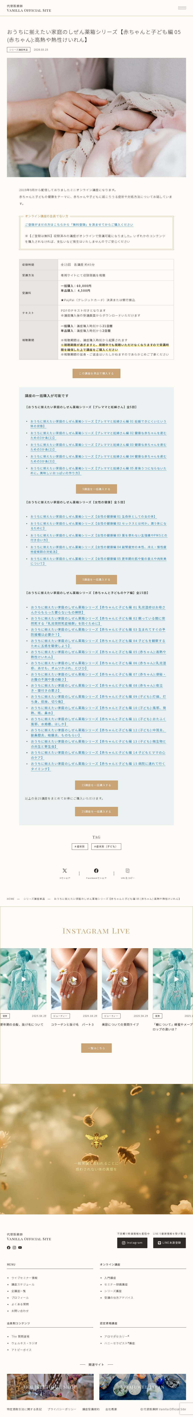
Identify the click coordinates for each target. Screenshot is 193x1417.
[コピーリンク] (128, 873)
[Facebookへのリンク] (96, 873)
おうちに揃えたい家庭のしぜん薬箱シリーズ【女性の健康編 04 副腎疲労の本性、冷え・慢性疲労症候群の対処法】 (99, 549)
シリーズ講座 (113, 1291)
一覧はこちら (96, 1048)
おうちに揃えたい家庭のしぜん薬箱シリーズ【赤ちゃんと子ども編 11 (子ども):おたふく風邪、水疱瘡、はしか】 (98, 721)
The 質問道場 (20, 1336)
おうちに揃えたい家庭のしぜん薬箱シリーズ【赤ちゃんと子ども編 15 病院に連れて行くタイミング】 (98, 766)
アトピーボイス (21, 1350)
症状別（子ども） (106, 846)
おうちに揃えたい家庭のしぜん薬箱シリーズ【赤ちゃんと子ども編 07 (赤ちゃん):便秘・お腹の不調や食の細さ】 (98, 677)
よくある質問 (20, 1304)
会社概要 (111, 1409)
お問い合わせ (20, 1311)
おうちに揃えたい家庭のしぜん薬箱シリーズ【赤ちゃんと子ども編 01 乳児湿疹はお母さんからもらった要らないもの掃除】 (98, 609)
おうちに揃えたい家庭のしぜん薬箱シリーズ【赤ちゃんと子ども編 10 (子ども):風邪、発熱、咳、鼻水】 (98, 710)
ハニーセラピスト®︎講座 (119, 1343)
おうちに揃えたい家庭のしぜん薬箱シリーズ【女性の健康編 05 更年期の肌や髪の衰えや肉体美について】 (99, 560)
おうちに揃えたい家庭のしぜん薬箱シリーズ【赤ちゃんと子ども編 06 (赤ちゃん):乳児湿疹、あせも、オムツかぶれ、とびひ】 (98, 665)
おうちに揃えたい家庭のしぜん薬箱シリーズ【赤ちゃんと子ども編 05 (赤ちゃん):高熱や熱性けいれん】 (98, 654)
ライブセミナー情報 (24, 1278)
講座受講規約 (91, 1409)
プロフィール (20, 1297)
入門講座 (110, 1278)
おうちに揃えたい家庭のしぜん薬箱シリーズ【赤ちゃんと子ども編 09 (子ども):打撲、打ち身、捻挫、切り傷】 (98, 699)
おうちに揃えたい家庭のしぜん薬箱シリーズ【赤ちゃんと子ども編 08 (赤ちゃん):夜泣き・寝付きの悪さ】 (97, 688)
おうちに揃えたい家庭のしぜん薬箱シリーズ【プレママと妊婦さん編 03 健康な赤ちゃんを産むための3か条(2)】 (99, 446)
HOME (11, 899)
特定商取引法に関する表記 (24, 1409)
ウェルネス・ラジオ (24, 1343)
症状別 (80, 846)
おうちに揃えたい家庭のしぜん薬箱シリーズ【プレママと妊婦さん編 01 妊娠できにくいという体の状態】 (99, 423)
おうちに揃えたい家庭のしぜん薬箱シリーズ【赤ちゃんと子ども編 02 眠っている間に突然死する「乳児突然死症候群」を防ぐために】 (98, 621)
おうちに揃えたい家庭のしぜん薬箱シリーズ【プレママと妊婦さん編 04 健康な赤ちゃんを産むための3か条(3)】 (99, 458)
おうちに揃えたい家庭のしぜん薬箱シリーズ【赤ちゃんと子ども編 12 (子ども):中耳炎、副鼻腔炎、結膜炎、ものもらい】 (98, 732)
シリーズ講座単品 (34, 899)
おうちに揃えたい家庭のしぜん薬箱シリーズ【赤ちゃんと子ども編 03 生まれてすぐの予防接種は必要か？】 (98, 632)
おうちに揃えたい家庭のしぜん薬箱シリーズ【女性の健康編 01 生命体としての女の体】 (94, 516)
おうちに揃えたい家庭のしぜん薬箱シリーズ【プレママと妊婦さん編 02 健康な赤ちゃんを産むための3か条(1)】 (99, 435)
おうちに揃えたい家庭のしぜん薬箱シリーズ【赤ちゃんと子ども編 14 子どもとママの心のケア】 (98, 755)
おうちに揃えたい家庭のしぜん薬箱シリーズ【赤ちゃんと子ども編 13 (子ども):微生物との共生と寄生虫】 (98, 744)
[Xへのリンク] (65, 873)
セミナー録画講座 (116, 1284)
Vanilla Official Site (29, 8)
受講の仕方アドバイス (118, 1297)
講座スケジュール (23, 1284)
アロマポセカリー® (116, 1336)
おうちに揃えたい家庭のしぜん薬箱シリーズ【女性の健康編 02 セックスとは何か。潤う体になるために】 (99, 525)
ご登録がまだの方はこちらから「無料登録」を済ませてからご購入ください (79, 224)
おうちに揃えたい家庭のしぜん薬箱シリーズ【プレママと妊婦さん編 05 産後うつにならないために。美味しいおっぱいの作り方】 (99, 470)
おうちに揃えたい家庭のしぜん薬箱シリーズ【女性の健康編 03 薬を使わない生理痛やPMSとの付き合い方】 (99, 537)
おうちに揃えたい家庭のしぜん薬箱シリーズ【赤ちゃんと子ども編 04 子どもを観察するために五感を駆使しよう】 (98, 643)
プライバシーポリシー (62, 1409)
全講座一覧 (18, 1291)
